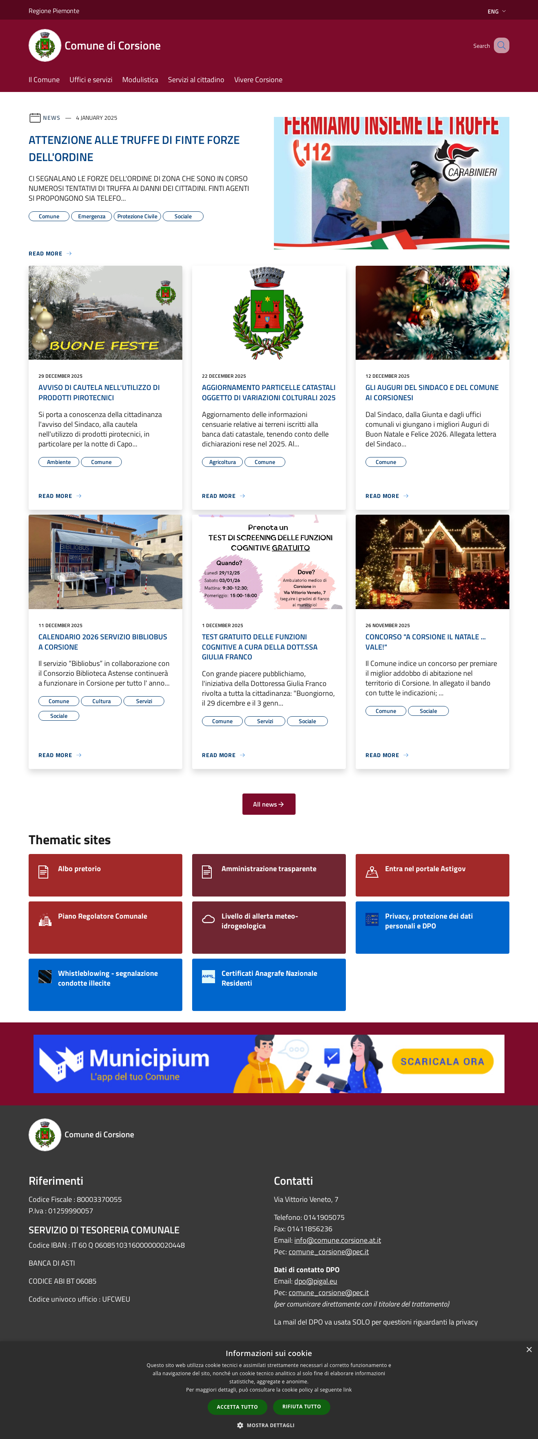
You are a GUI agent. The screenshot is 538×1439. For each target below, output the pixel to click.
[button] (269, 1425)
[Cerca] (499, 45)
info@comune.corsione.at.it (337, 1240)
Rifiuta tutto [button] (301, 1406)
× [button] (529, 1350)
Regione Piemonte (54, 11)
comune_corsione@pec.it (329, 1251)
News (52, 117)
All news (269, 804)
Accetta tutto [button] (237, 1406)
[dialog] (269, 1390)
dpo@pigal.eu (315, 1281)
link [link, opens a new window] (347, 1389)
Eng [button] (498, 11)
